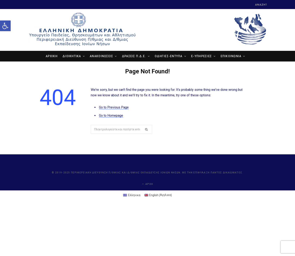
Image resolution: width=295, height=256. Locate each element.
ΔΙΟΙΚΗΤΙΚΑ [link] (71, 56)
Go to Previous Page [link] (114, 107)
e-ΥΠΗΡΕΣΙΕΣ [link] (201, 56)
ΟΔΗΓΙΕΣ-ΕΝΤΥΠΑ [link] (169, 56)
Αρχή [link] (147, 183)
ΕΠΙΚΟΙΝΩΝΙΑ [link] (231, 56)
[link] (5, 25)
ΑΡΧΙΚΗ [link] (52, 56)
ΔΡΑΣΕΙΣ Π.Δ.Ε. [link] (134, 56)
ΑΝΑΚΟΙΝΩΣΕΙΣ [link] (101, 56)
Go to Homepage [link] (111, 115)
